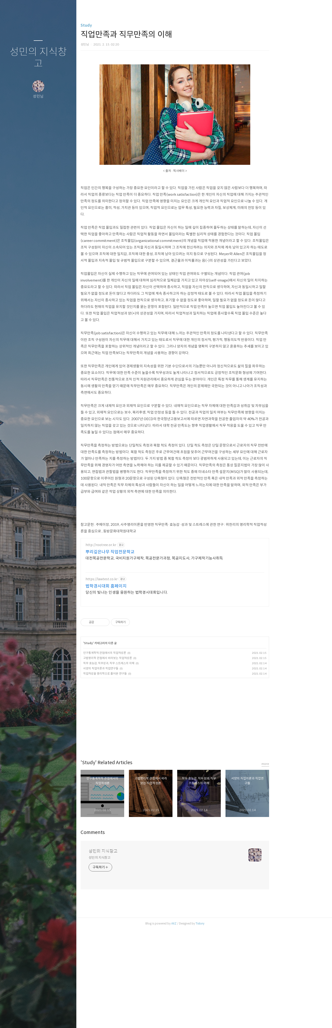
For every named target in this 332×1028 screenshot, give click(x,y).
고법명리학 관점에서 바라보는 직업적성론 (137, 756)
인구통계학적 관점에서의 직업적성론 (134, 751)
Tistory (229, 1022)
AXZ (203, 1022)
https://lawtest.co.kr (131, 678)
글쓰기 (10, 1018)
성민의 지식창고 (38, 58)
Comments (122, 931)
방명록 (29, 1018)
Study (115, 57)
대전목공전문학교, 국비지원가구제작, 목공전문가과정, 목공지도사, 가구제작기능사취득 (183, 656)
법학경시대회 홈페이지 (135, 684)
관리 (66, 1018)
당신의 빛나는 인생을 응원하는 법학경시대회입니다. (156, 690)
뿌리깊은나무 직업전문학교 (139, 650)
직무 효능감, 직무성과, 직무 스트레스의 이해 (138, 761)
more (295, 862)
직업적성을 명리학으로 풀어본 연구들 (134, 772)
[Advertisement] (141, 16)
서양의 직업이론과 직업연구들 (130, 767)
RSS (47, 1018)
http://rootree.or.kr (130, 644)
